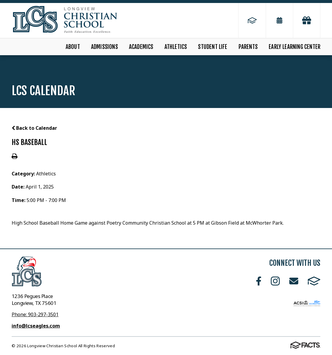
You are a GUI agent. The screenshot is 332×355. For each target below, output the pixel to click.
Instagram (275, 281)
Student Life (212, 46)
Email (293, 281)
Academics (141, 46)
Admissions (104, 46)
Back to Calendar (34, 128)
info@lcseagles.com (36, 325)
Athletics (176, 46)
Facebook (259, 281)
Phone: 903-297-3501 (35, 314)
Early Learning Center (294, 46)
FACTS (314, 281)
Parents (248, 46)
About (73, 46)
